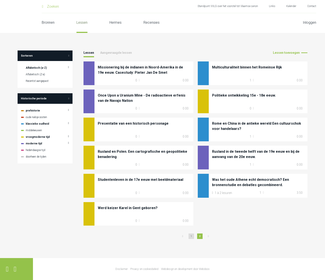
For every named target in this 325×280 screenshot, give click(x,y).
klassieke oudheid (37, 123)
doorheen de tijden (36, 156)
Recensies (151, 22)
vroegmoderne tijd (38, 136)
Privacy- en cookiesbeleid (144, 269)
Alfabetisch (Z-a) (35, 74)
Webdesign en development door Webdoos (185, 269)
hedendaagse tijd (35, 150)
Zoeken (53, 6)
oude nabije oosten (36, 117)
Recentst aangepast (37, 81)
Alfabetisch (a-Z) (36, 67)
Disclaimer (121, 269)
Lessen (81, 22)
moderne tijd (34, 143)
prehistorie (33, 110)
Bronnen (48, 22)
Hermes (115, 22)
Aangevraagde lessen (116, 52)
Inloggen (309, 22)
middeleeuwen (34, 130)
